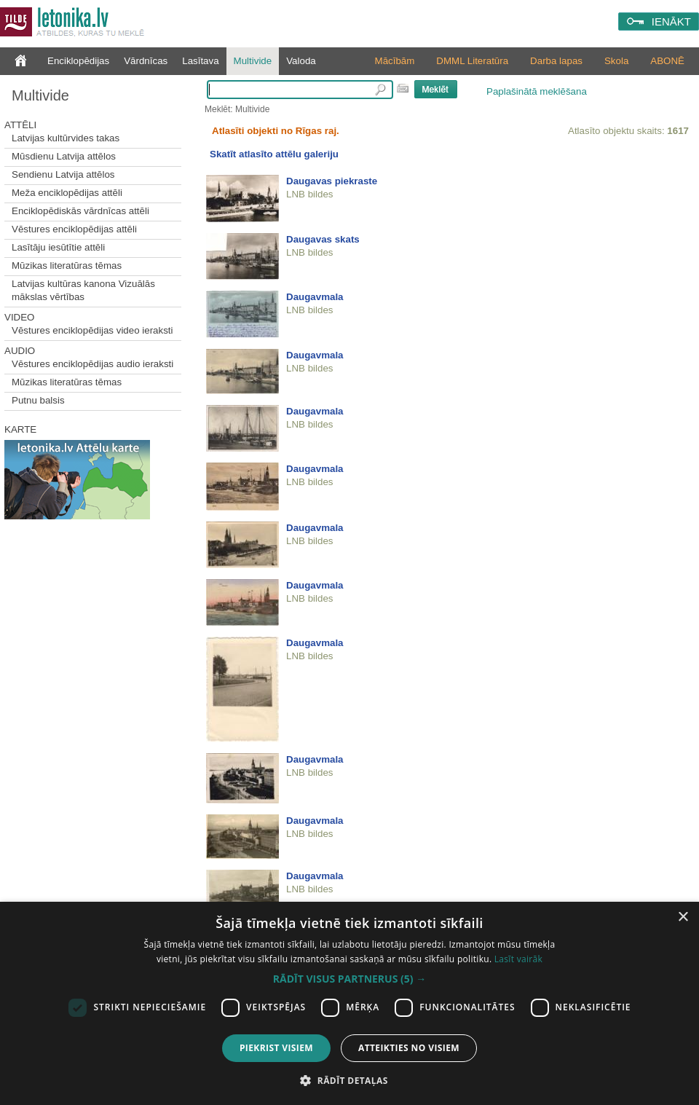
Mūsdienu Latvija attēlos (64, 156)
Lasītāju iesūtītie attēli (58, 247)
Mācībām (395, 60)
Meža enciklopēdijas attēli (67, 192)
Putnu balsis (38, 400)
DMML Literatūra (472, 60)
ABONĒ (667, 60)
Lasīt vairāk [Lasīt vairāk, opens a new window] (518, 959)
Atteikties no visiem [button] (408, 1048)
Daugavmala (315, 296)
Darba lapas (556, 60)
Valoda (301, 60)
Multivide (253, 60)
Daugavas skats (323, 239)
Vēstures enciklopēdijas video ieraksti (92, 330)
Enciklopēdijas (78, 60)
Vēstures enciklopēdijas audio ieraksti (92, 363)
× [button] (682, 917)
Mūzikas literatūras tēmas (67, 265)
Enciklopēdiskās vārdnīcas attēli (80, 210)
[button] (349, 979)
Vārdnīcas (145, 60)
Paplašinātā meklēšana (536, 91)
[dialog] (349, 1003)
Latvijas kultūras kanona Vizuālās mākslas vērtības (83, 290)
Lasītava (200, 60)
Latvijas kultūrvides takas (65, 138)
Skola (616, 60)
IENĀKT (671, 21)
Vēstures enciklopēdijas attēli (74, 229)
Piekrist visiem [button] (276, 1048)
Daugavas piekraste (331, 181)
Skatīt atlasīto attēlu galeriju (274, 154)
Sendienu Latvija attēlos (63, 174)
